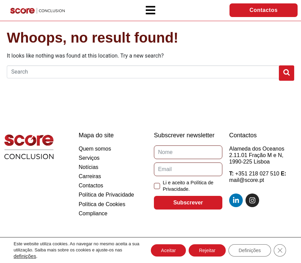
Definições (250, 250)
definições (25, 256)
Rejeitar (207, 250)
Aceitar (168, 250)
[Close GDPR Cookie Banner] (280, 250)
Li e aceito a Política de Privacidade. (188, 186)
